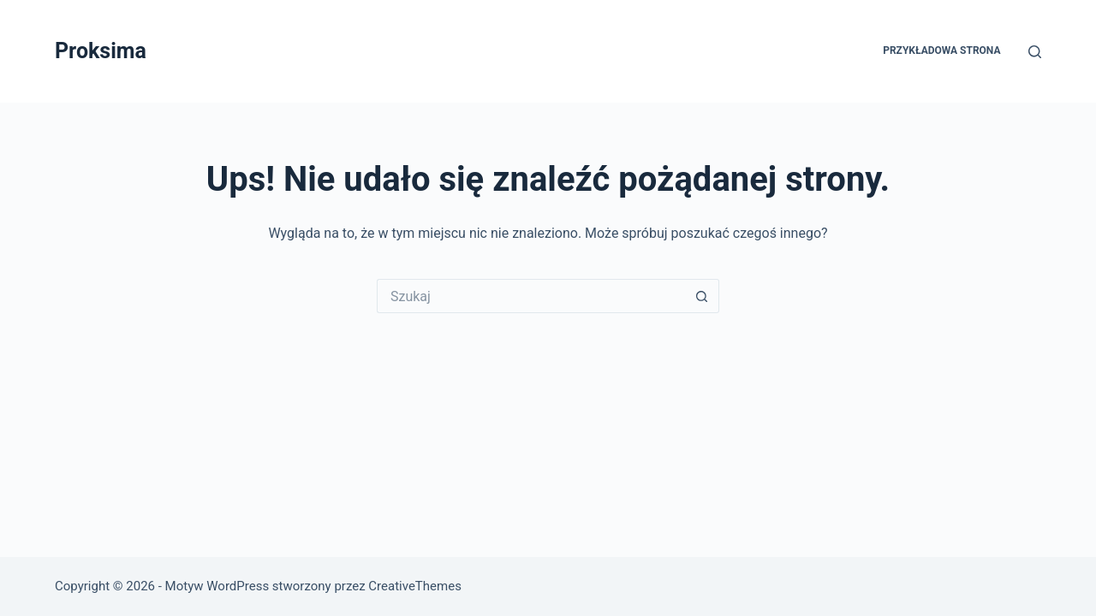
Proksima (100, 50)
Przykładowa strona (941, 50)
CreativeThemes (415, 586)
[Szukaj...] (531, 296)
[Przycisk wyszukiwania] (702, 296)
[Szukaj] (1034, 51)
